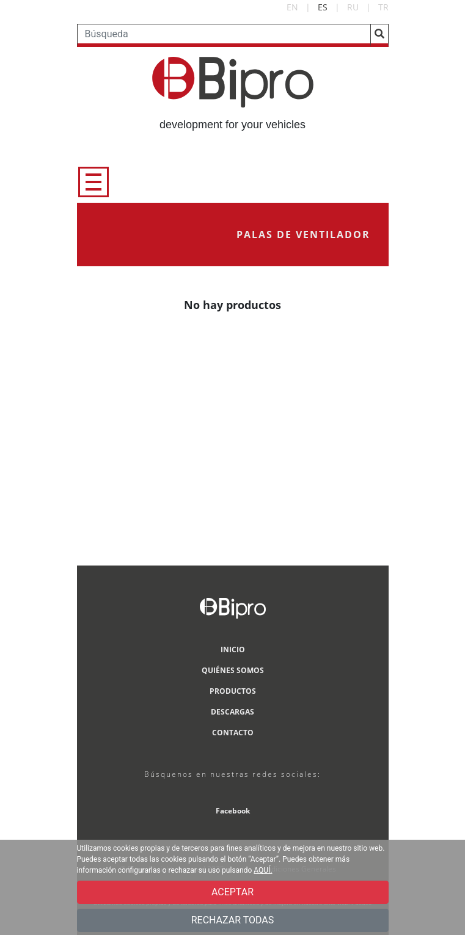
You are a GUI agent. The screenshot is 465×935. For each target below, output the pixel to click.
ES (323, 7)
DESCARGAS (232, 712)
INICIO (233, 649)
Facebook (233, 811)
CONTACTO (233, 732)
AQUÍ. (263, 870)
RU (353, 7)
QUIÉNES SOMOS (233, 670)
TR (383, 7)
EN (292, 7)
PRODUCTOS (233, 691)
